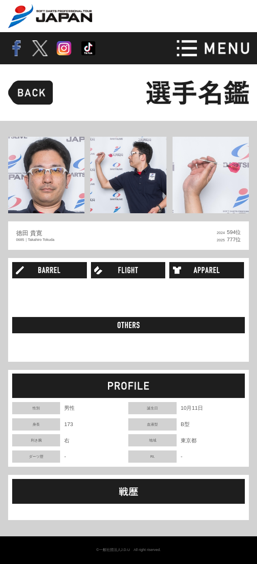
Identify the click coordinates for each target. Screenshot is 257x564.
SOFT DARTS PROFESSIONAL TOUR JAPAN (50, 16)
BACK (30, 93)
